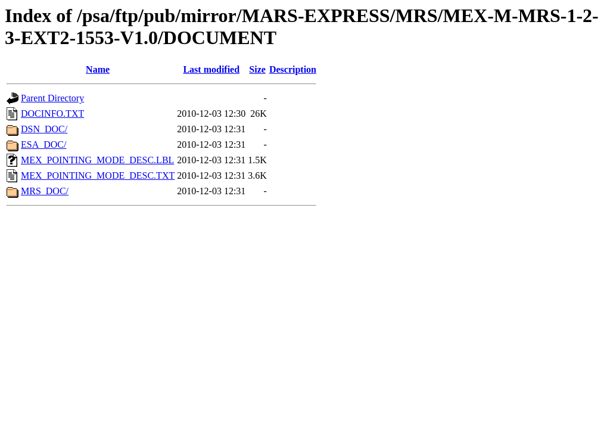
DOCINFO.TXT (52, 113)
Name (98, 69)
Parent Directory (52, 98)
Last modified (211, 69)
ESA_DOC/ (43, 144)
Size (257, 69)
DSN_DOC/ (44, 129)
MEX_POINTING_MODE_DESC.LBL (97, 160)
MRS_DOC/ (45, 191)
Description (292, 69)
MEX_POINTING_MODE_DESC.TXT (98, 175)
